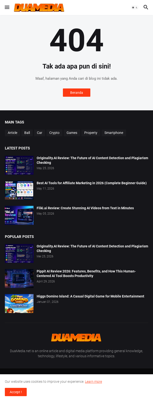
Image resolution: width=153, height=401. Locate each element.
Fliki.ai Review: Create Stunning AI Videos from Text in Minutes (85, 208)
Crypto (54, 133)
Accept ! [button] (16, 392)
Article (12, 133)
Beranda (76, 93)
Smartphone (113, 133)
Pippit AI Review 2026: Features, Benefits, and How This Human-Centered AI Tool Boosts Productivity (86, 273)
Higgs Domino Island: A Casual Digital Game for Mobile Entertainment (90, 296)
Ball (27, 133)
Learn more (93, 382)
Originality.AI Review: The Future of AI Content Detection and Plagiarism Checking (92, 160)
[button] (6, 7)
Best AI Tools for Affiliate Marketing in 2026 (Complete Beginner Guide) (92, 183)
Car (39, 133)
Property (90, 133)
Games (72, 133)
